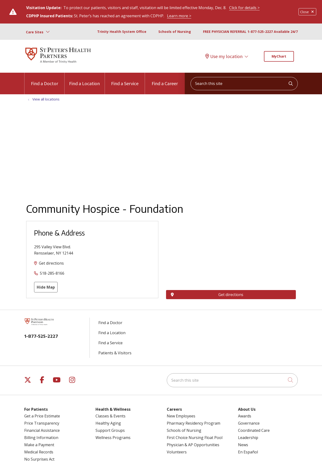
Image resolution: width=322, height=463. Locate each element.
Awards (244, 416)
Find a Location (84, 79)
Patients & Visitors (114, 353)
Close (307, 12)
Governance (249, 423)
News (243, 444)
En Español (248, 452)
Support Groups (110, 430)
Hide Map (46, 287)
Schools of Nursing (174, 31)
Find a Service (124, 79)
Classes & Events (110, 416)
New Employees (181, 416)
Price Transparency (41, 423)
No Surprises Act (39, 459)
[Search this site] (244, 83)
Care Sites (34, 32)
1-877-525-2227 (41, 336)
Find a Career (165, 79)
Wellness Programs (113, 437)
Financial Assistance (42, 430)
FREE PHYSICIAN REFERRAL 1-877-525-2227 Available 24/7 (250, 31)
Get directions (51, 263)
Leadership (248, 437)
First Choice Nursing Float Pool (194, 437)
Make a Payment (39, 444)
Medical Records (38, 452)
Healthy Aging (108, 423)
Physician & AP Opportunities (193, 444)
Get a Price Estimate (42, 416)
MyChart (279, 56)
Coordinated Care (254, 430)
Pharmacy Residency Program (193, 423)
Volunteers (177, 452)
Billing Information (41, 437)
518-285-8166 (52, 273)
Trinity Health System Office (121, 31)
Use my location (224, 56)
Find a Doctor (44, 79)
